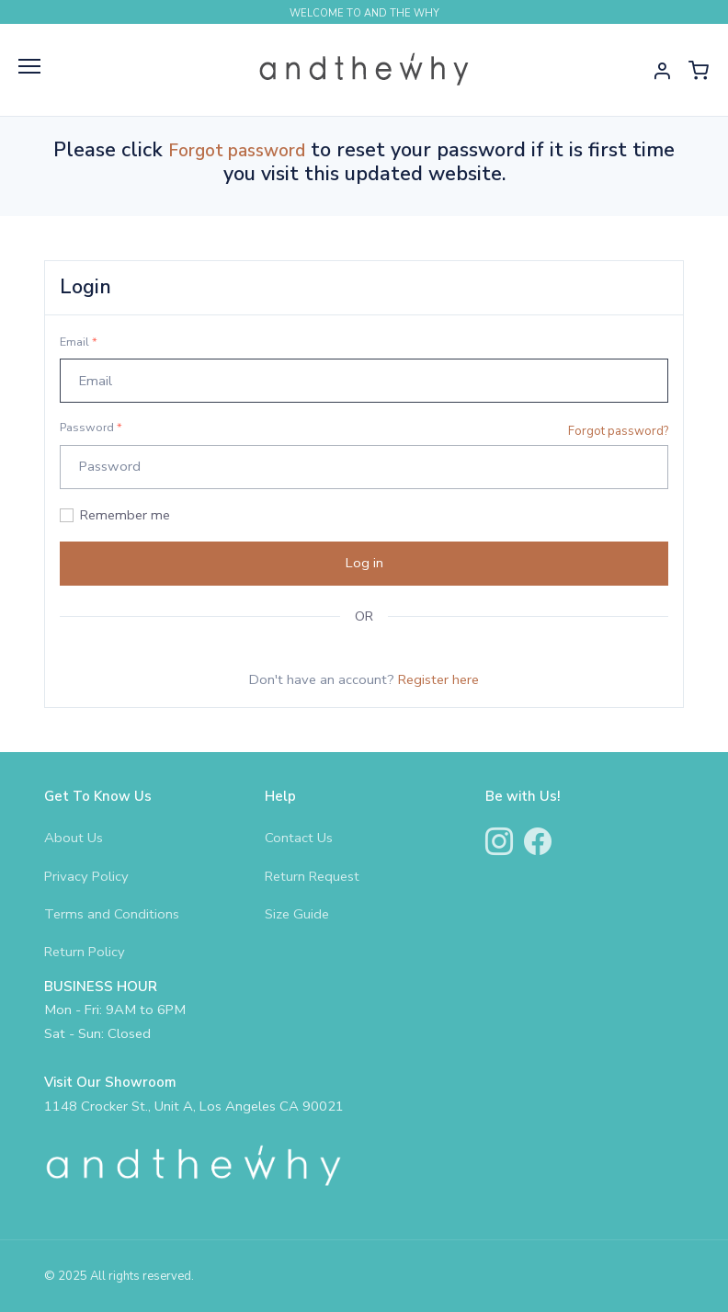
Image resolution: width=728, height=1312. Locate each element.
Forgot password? (618, 431)
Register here (438, 679)
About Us (73, 837)
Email (78, 341)
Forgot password (236, 151)
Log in (364, 562)
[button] (661, 69)
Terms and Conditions (111, 914)
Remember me (125, 515)
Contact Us (299, 837)
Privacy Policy (86, 876)
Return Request (312, 876)
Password (91, 427)
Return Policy (84, 951)
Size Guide (297, 914)
